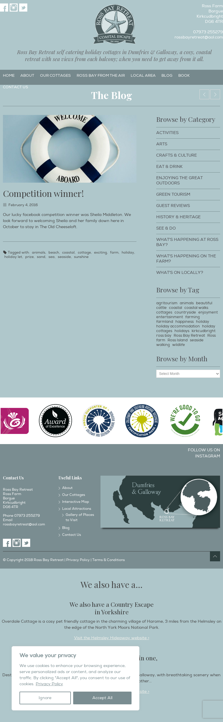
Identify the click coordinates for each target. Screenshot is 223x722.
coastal (68, 252)
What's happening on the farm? (186, 259)
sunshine (81, 257)
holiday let (13, 257)
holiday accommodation (178, 326)
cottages (164, 312)
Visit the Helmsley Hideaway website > (111, 637)
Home (9, 75)
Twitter (23, 7)
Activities (167, 132)
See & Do (166, 228)
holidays (182, 331)
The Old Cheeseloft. (215, 94)
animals (38, 252)
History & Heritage (178, 217)
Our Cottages (55, 75)
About (27, 75)
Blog (166, 75)
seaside (64, 257)
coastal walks (196, 307)
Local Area (143, 75)
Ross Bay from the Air (101, 75)
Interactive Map (75, 502)
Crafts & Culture (176, 155)
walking (163, 344)
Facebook (4, 7)
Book (184, 75)
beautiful (204, 303)
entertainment (169, 317)
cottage (84, 252)
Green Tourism (173, 194)
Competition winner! (43, 193)
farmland (164, 321)
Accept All (102, 697)
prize (29, 257)
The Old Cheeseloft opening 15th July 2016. (204, 94)
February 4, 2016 (23, 205)
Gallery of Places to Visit (80, 517)
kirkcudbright (203, 331)
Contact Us (15, 87)
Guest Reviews (173, 205)
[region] (75, 678)
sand (41, 257)
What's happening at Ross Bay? (187, 242)
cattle (161, 307)
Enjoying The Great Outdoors (179, 180)
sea (51, 257)
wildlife (178, 344)
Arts (161, 144)
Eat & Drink (169, 166)
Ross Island (178, 340)
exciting (100, 252)
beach (53, 252)
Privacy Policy (49, 683)
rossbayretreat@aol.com (199, 37)
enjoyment (208, 312)
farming (192, 317)
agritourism (166, 303)
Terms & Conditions (108, 560)
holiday (128, 252)
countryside (185, 312)
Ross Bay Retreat (189, 335)
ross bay (163, 335)
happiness (184, 321)
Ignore (45, 697)
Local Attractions (76, 509)
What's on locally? (179, 272)
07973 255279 (208, 32)
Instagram (14, 7)
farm (114, 252)
